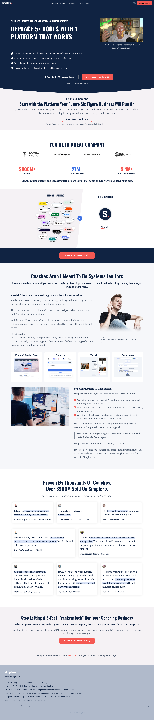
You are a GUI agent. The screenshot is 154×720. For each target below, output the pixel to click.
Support (17, 690)
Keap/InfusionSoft (27, 697)
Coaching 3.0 (20, 693)
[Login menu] (134, 3)
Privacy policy (16, 700)
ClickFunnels (41, 697)
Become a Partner (31, 686)
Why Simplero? (19, 682)
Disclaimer (41, 700)
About (37, 682)
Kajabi (16, 697)
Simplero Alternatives (62, 697)
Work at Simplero (46, 686)
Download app (76, 693)
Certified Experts (68, 690)
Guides (24, 690)
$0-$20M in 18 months (60, 693)
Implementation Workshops (49, 690)
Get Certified (18, 686)
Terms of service (29, 700)
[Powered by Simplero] (77, 712)
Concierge (33, 690)
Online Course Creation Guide (38, 693)
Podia (49, 697)
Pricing (44, 682)
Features (30, 682)
